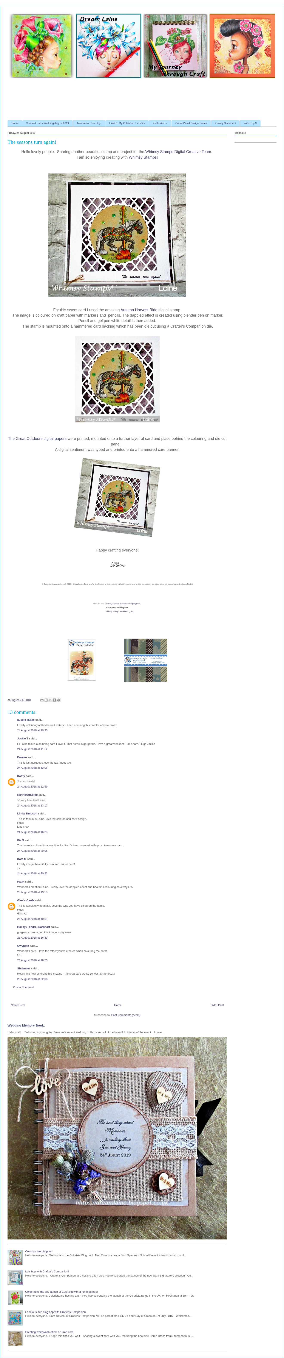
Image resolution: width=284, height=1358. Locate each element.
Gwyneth (23, 945)
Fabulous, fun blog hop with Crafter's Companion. (55, 1312)
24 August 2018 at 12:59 (32, 786)
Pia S (20, 840)
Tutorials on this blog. (89, 123)
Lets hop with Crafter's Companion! (47, 1271)
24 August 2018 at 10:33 (32, 730)
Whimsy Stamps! (143, 157)
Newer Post (18, 1005)
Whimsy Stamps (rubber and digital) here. (123, 604)
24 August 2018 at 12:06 (32, 767)
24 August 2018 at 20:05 (32, 850)
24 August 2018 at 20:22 (32, 873)
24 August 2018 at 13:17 (32, 805)
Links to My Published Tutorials (127, 123)
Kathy (21, 776)
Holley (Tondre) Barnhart (33, 926)
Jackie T (22, 738)
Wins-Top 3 (250, 123)
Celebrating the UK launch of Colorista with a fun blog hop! (61, 1291)
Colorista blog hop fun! (39, 1251)
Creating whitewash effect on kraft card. (49, 1332)
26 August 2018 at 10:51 (32, 918)
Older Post (217, 1005)
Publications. (160, 123)
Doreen (22, 757)
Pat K (20, 881)
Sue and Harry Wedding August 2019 (47, 123)
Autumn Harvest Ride (140, 310)
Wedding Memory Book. (26, 1025)
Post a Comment (23, 987)
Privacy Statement (225, 123)
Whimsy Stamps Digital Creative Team (178, 152)
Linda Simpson (27, 813)
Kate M (21, 859)
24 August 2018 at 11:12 (32, 749)
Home (14, 123)
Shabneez (23, 968)
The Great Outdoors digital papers (38, 438)
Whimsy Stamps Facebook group (119, 611)
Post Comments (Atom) (125, 1015)
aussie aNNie (26, 719)
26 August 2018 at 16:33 (32, 937)
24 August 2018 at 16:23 (32, 832)
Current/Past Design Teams (191, 123)
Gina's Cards (25, 900)
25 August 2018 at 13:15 (32, 892)
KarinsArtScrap (27, 794)
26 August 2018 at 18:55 (32, 960)
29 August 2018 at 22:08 (32, 979)
